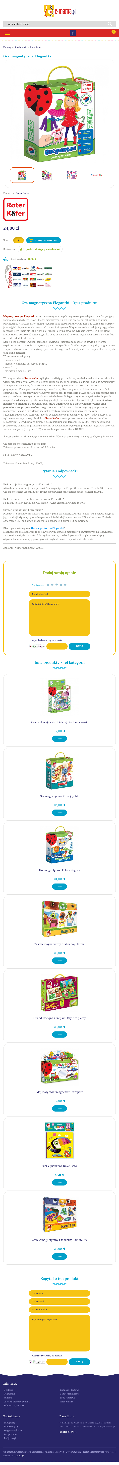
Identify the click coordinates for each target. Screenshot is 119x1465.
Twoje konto (10, 1434)
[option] (59, 114)
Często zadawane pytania (17, 1401)
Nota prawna (66, 1401)
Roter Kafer (35, 47)
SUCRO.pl (19, 1455)
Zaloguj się (9, 1422)
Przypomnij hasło (13, 1430)
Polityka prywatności (14, 1405)
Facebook (73, 33)
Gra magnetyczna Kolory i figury (59, 870)
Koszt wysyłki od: (24, 259)
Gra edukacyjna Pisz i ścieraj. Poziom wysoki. (59, 722)
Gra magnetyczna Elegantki (47, 528)
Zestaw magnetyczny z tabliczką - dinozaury (59, 1240)
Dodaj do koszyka (46, 240)
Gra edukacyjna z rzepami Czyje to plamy (59, 1018)
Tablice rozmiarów (69, 1393)
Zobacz (59, 738)
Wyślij (79, 646)
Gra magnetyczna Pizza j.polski (59, 796)
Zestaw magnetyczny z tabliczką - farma (59, 944)
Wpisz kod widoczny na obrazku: (47, 640)
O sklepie (8, 1389)
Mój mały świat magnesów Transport (59, 1092)
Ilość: (6, 240)
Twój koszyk (10, 1438)
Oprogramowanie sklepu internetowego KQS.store (90, 1451)
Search (111, 24)
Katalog (7, 47)
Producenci (20, 47)
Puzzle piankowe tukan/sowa (59, 1166)
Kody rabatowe (67, 1397)
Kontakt (8, 1397)
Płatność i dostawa (69, 1389)
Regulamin (9, 1393)
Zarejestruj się (11, 1426)
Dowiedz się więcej (68, 1431)
